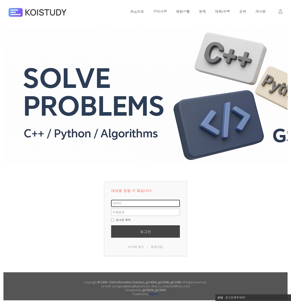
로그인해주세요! (235, 297)
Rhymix (153, 294)
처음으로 (137, 11)
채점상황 (183, 11)
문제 (202, 11)
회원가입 (157, 247)
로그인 (145, 231)
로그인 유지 (121, 220)
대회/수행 (222, 11)
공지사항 (160, 11)
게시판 (260, 11)
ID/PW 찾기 (136, 247)
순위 (242, 11)
